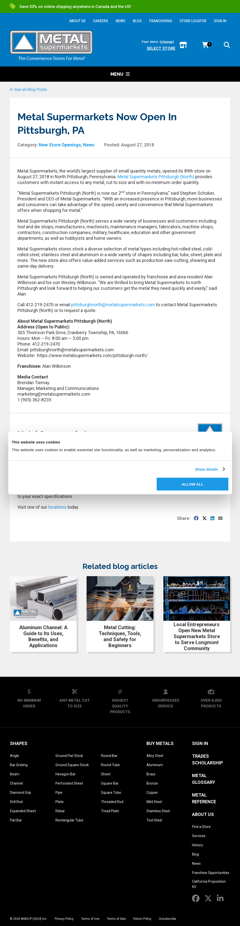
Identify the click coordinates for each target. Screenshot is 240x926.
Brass (150, 774)
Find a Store (201, 827)
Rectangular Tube (69, 820)
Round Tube (110, 765)
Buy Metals (160, 743)
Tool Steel (154, 820)
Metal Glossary (203, 779)
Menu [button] (120, 74)
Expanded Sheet (23, 811)
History (197, 845)
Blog (195, 854)
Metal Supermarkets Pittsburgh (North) (155, 176)
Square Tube (111, 793)
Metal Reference (204, 798)
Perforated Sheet (69, 783)
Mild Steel (154, 802)
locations (57, 507)
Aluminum (154, 765)
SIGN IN (220, 21)
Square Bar (110, 783)
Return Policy (142, 919)
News (88, 144)
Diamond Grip (20, 793)
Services (198, 836)
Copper (152, 793)
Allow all (192, 484)
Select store (161, 48)
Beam (14, 774)
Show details (206, 469)
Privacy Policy (64, 919)
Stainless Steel (158, 811)
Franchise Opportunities (210, 873)
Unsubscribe (167, 919)
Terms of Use (90, 919)
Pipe (58, 793)
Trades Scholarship (207, 759)
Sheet (105, 774)
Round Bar (109, 756)
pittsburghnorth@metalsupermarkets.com (113, 304)
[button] (227, 46)
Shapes (18, 743)
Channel (16, 783)
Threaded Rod (112, 802)
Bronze (152, 783)
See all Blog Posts (28, 89)
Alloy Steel (154, 756)
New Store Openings (60, 144)
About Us (203, 814)
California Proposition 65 (209, 884)
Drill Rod (16, 802)
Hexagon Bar (65, 774)
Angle (14, 756)
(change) (167, 42)
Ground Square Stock (72, 765)
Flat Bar (16, 820)
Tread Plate (110, 811)
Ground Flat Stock (69, 756)
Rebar (60, 811)
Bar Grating (19, 765)
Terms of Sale (116, 919)
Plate (59, 802)
